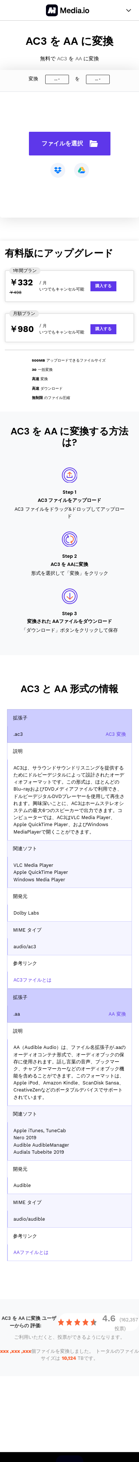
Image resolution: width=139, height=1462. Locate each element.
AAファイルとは (31, 1252)
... (55, 79)
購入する (103, 286)
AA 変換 (117, 1014)
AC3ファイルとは (32, 980)
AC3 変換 (116, 734)
